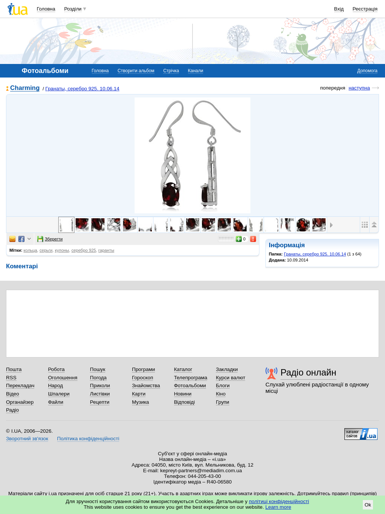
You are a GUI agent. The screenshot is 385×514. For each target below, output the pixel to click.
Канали (195, 70)
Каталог (183, 369)
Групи (222, 402)
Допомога (367, 70)
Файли (56, 402)
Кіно (221, 394)
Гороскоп (142, 377)
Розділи (73, 9)
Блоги (223, 385)
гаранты (106, 250)
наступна (359, 88)
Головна (46, 9)
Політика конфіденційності (88, 438)
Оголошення (62, 377)
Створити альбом (136, 70)
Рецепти (99, 402)
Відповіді (184, 402)
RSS (11, 377)
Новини (183, 394)
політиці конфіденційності (279, 501)
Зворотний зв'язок (27, 438)
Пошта (13, 369)
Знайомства (146, 385)
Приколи (100, 385)
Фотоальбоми (190, 385)
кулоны (62, 250)
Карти (139, 394)
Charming (24, 88)
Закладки (227, 369)
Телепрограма (191, 377)
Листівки (100, 394)
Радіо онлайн (308, 372)
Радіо (12, 410)
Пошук (97, 369)
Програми (143, 369)
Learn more (278, 507)
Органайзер (19, 402)
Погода (98, 377)
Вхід (339, 9)
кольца (30, 250)
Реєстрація (365, 9)
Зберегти (50, 239)
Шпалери (59, 394)
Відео (12, 394)
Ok (368, 505)
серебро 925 (83, 250)
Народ (55, 385)
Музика (140, 402)
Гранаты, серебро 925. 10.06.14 (82, 88)
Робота (56, 369)
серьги (45, 250)
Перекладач (20, 385)
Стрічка (171, 70)
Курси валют (230, 377)
